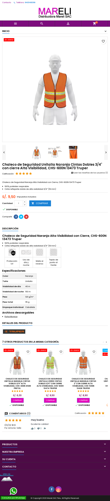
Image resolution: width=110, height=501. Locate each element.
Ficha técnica (11, 316)
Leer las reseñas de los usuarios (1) (89, 172)
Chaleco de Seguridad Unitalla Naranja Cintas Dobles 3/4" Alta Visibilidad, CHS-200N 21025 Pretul (17, 383)
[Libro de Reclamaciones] (6, 477)
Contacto (6, 2)
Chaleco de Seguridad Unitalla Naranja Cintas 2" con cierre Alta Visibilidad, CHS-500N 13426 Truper (83, 383)
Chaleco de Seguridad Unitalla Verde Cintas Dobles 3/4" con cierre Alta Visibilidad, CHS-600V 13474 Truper (50, 383)
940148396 (30, 2)
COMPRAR (40, 203)
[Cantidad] (18, 203)
